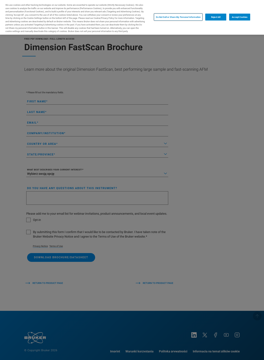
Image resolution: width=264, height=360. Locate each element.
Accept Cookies (240, 17)
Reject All (215, 17)
